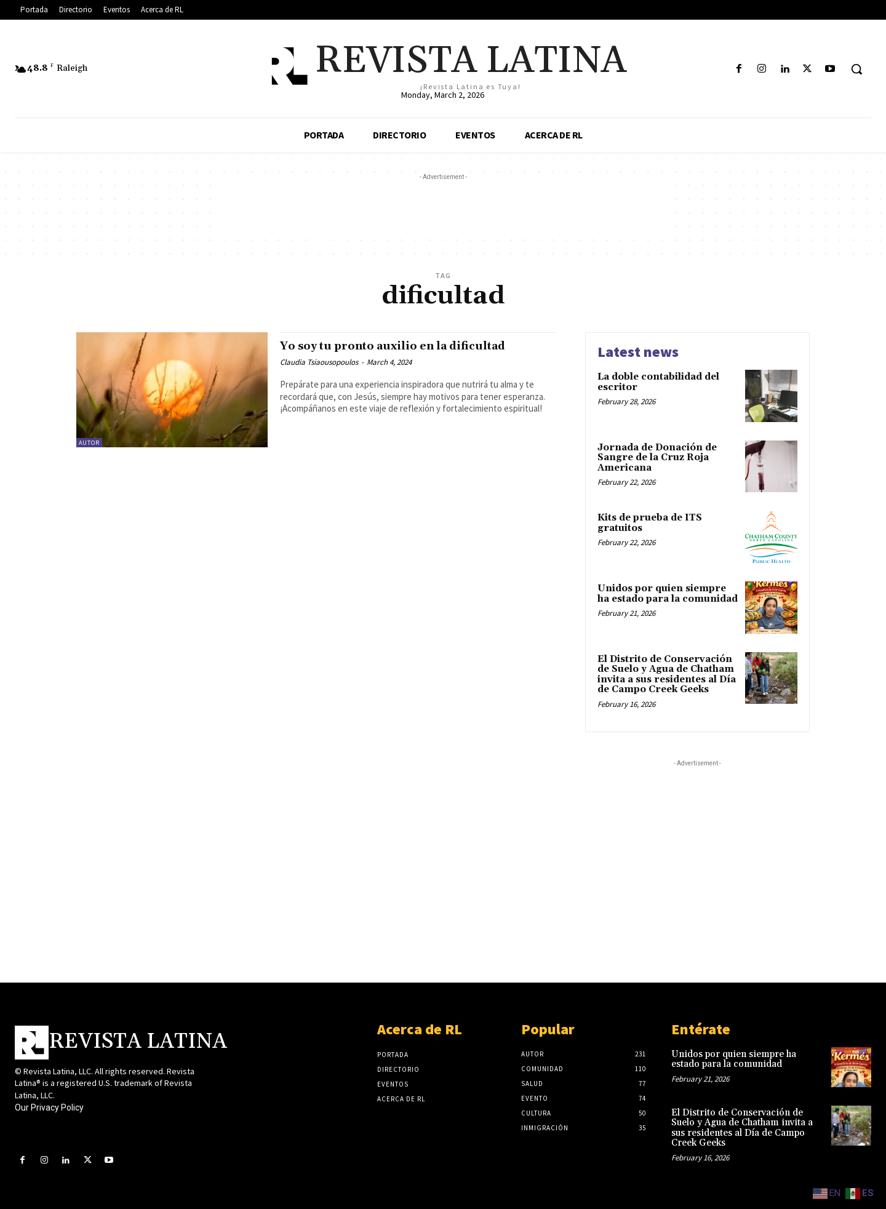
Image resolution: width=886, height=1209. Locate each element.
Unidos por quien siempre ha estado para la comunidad (667, 594)
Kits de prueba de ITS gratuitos (649, 523)
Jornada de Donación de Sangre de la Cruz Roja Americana (657, 458)
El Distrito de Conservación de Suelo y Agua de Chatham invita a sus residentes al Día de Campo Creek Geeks (666, 674)
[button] (856, 69)
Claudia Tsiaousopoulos (319, 362)
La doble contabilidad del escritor (658, 382)
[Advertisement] (443, 211)
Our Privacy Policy (49, 1107)
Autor (89, 443)
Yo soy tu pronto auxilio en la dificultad (412, 346)
